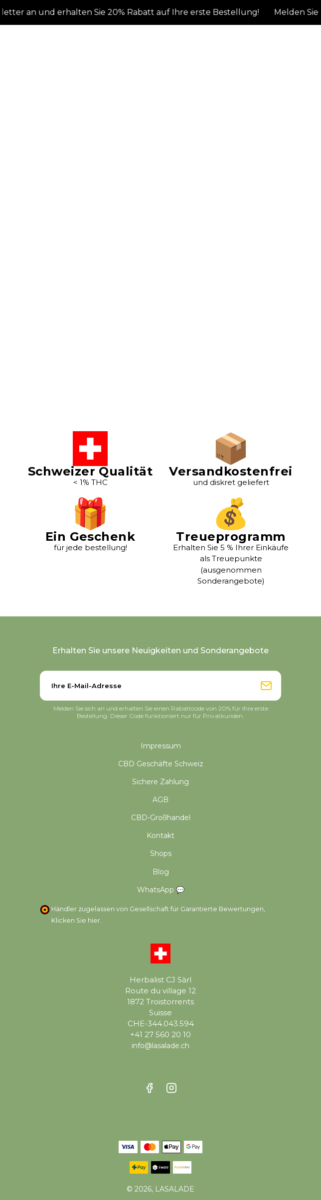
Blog (161, 871)
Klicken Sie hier (75, 920)
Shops (160, 853)
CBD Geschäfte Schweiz (160, 763)
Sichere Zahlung (160, 781)
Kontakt (160, 835)
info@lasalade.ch (160, 1045)
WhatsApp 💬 (160, 889)
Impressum (161, 745)
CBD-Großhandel (160, 817)
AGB (160, 799)
